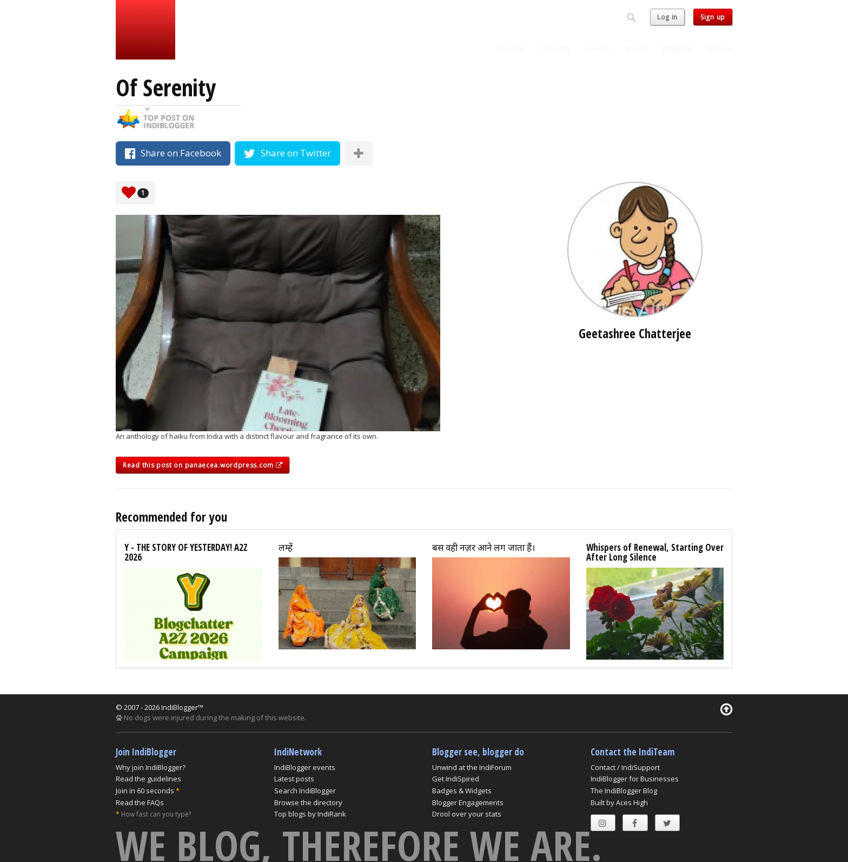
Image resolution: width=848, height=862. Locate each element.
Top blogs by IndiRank (310, 814)
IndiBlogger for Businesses (635, 779)
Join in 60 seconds (145, 790)
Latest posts (294, 779)
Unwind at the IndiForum (472, 767)
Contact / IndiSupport (625, 767)
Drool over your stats (466, 814)
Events (598, 48)
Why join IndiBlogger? (151, 767)
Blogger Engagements (468, 802)
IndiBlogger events (304, 767)
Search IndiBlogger (305, 790)
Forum (636, 48)
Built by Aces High (619, 802)
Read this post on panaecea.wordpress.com (202, 465)
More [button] (720, 48)
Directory (556, 48)
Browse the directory (308, 802)
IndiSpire (677, 48)
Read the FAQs (140, 802)
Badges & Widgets (462, 790)
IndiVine (512, 48)
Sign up (712, 17)
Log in (667, 17)
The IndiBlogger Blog (624, 790)
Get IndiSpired (455, 779)
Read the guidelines (148, 779)
